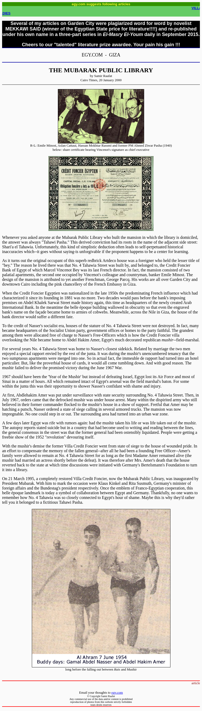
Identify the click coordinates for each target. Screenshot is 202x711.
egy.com (117, 692)
